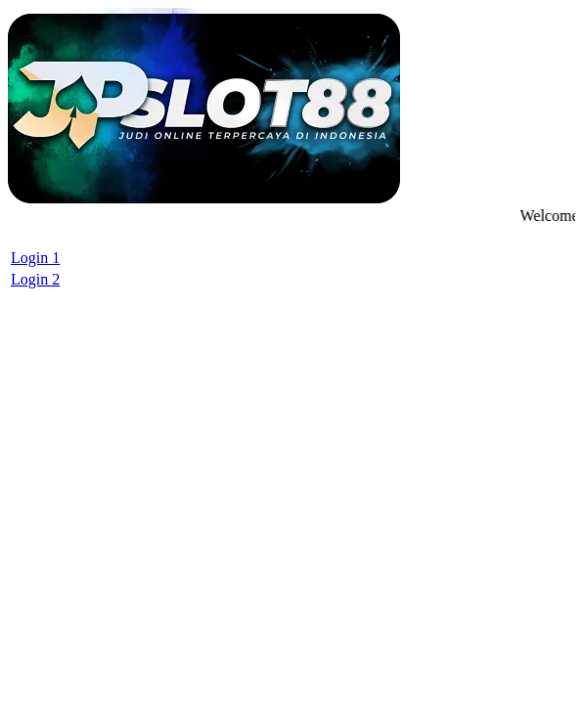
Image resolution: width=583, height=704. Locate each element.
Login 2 (35, 279)
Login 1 (35, 257)
